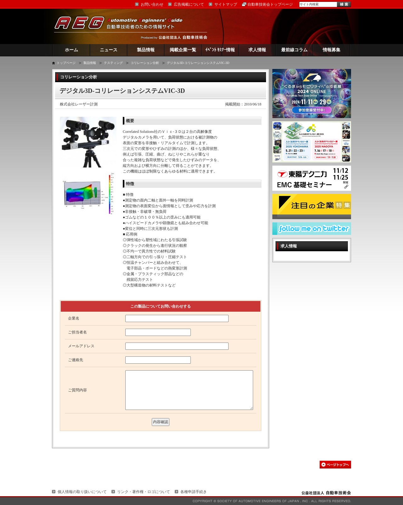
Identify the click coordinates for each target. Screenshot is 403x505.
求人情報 (257, 50)
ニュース (108, 50)
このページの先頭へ (335, 464)
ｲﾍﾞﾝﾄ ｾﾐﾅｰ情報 (220, 50)
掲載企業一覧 (183, 50)
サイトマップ (225, 4)
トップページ (66, 63)
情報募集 (331, 50)
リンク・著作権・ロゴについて (143, 492)
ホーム (71, 50)
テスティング (113, 63)
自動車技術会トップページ (270, 4)
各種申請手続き (193, 492)
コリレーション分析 (145, 63)
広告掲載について (189, 4)
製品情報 (146, 50)
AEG (122, 26)
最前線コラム (294, 50)
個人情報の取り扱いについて (82, 492)
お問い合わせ (152, 4)
